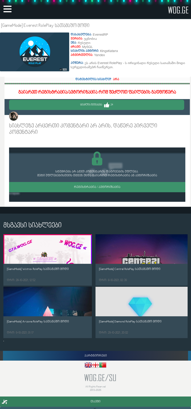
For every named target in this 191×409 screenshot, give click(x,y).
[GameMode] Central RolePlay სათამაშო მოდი (129, 269)
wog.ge (178, 10)
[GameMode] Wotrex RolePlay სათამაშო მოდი (38, 269)
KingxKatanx (30, 117)
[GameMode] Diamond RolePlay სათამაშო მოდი (130, 322)
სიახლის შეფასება (96, 105)
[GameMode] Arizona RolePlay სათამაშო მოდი (38, 322)
